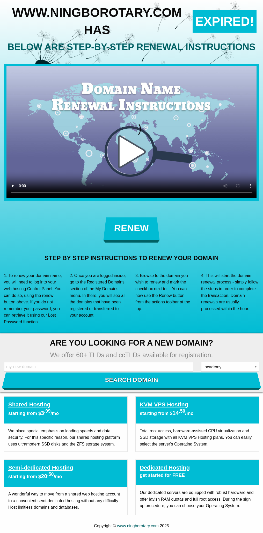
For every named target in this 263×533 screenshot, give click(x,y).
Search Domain (131, 380)
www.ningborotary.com (138, 526)
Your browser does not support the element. (131, 132)
